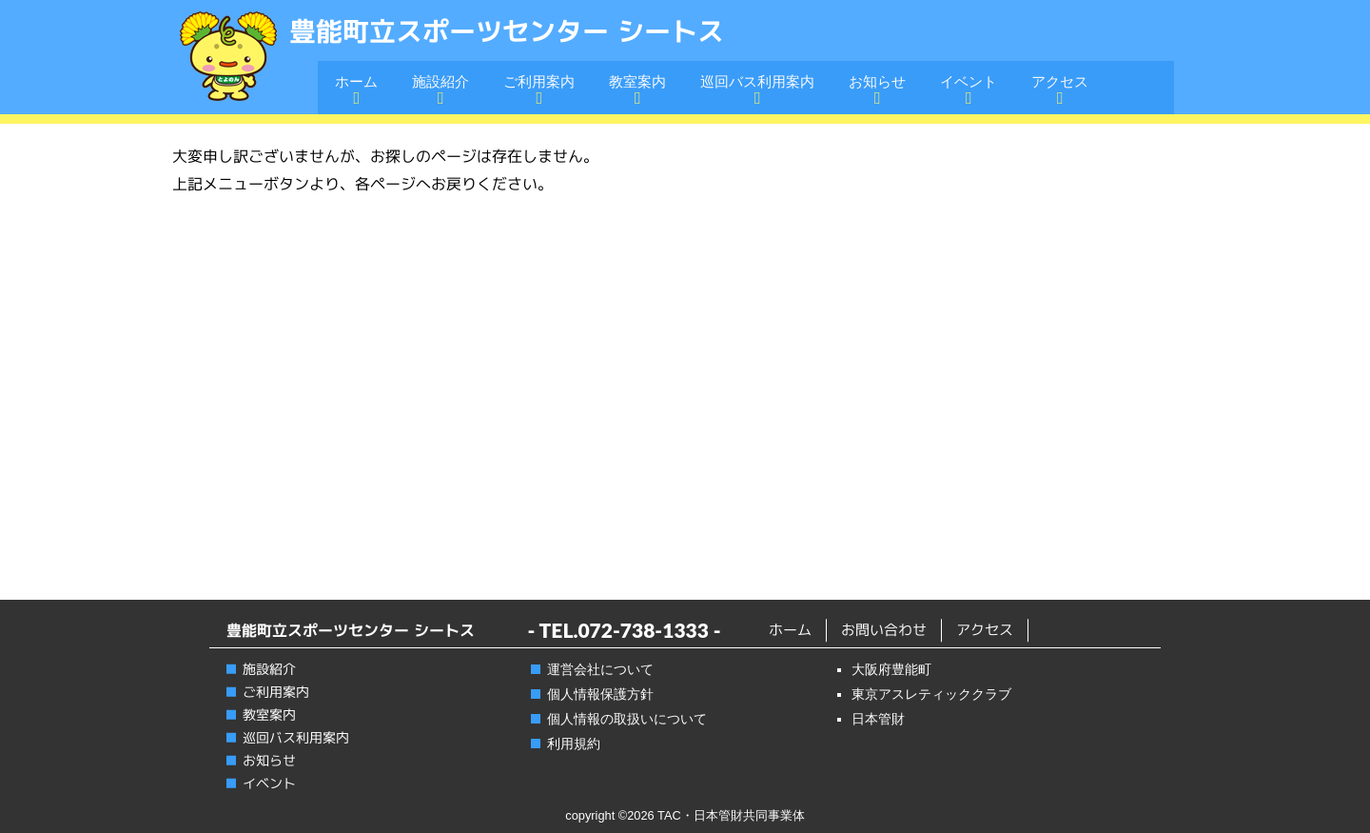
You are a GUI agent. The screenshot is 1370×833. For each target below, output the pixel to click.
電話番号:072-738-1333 (1034, 29)
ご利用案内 (539, 81)
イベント (968, 81)
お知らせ (877, 81)
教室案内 (637, 81)
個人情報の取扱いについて (627, 718)
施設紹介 (440, 81)
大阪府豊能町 (891, 669)
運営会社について (600, 669)
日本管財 (878, 718)
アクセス (1059, 81)
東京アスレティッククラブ (931, 694)
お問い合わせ (884, 630)
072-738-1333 (643, 630)
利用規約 (573, 743)
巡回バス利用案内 (757, 81)
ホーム (356, 81)
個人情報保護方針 (600, 694)
